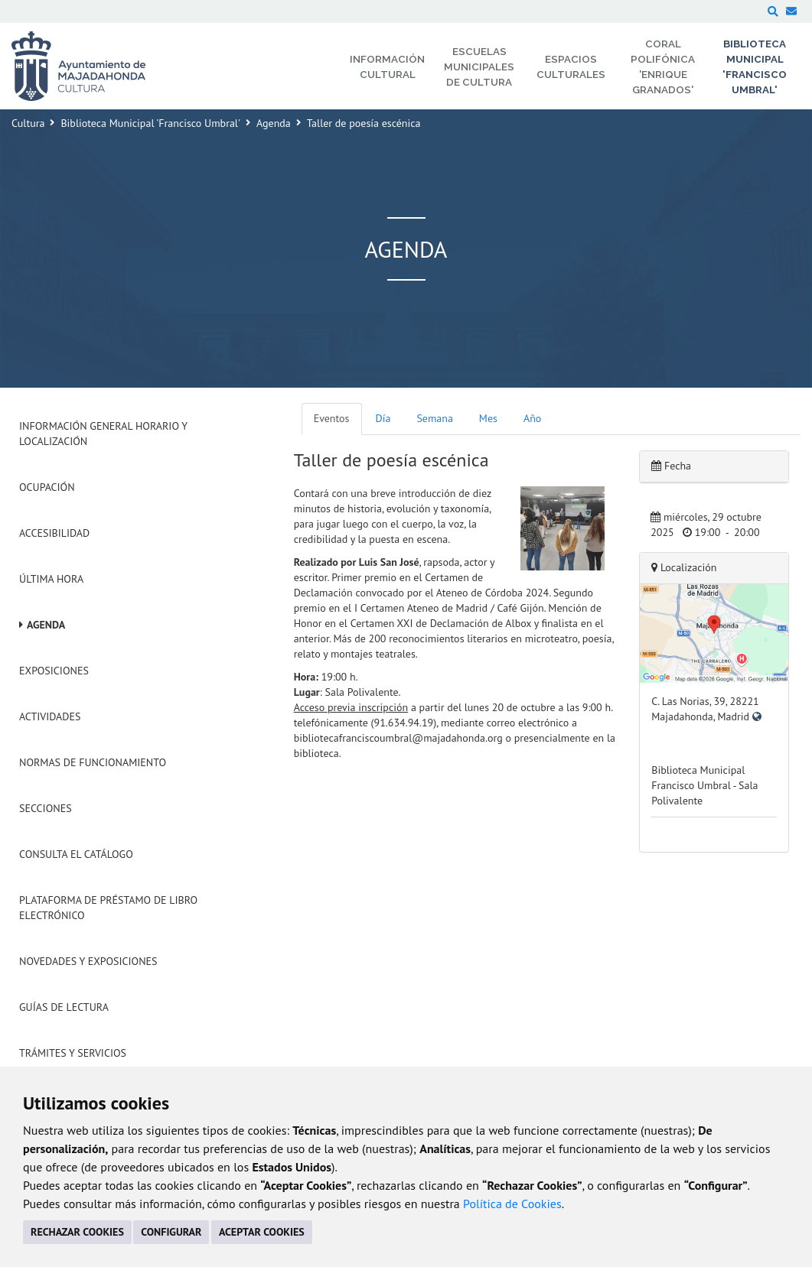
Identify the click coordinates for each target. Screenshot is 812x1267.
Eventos (332, 418)
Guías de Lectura (64, 1007)
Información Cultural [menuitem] (387, 66)
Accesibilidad (54, 533)
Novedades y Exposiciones (88, 961)
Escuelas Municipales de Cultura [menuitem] (479, 66)
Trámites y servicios (72, 1053)
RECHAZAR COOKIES (77, 1232)
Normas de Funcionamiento (92, 762)
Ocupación (47, 487)
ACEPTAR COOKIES (262, 1232)
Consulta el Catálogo (76, 854)
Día (383, 418)
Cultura (27, 123)
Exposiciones (54, 670)
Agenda (273, 123)
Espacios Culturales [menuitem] (570, 66)
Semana (434, 418)
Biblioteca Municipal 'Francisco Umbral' (150, 123)
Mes (488, 418)
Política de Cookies (512, 1203)
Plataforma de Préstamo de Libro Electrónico (108, 907)
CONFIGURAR (171, 1232)
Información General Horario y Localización (103, 433)
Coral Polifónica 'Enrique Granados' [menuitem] (663, 66)
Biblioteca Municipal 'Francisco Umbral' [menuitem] (754, 66)
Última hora (51, 579)
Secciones (45, 808)
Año (532, 418)
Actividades (49, 716)
